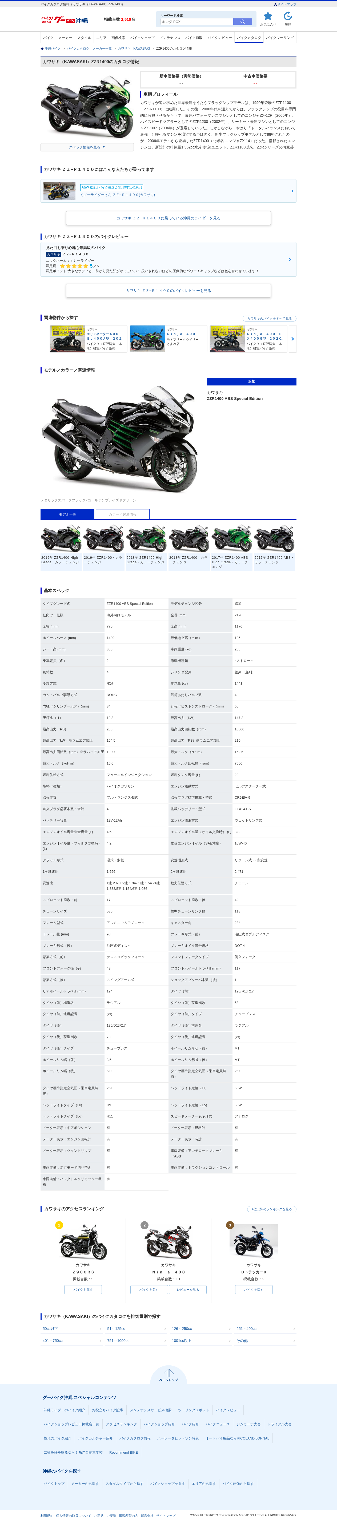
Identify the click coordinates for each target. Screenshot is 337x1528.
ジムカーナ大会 (248, 1424)
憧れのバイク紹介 (57, 1438)
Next (292, 339)
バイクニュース (218, 1424)
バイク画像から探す (238, 1484)
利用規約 (47, 1516)
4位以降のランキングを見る (272, 1209)
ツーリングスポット (193, 1410)
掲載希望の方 (128, 1516)
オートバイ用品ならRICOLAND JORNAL (237, 1438)
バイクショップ (142, 38)
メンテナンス (170, 38)
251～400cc (246, 1328)
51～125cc (116, 1328)
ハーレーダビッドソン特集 (178, 1438)
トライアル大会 (279, 1424)
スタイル (84, 38)
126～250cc (182, 1328)
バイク (48, 38)
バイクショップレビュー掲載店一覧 (71, 1424)
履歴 (288, 24)
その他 (242, 1340)
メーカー (65, 38)
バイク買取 (194, 38)
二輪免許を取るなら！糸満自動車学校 (73, 1452)
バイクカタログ (249, 38)
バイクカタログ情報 (135, 1438)
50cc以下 (50, 1328)
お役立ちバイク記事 (107, 1410)
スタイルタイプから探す (125, 1484)
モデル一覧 (67, 514)
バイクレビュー (220, 38)
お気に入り (268, 24)
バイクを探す (83, 1290)
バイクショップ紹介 (159, 1424)
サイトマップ (285, 4)
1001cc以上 (181, 1340)
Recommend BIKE (123, 1452)
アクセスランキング (121, 1424)
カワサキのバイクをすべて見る (269, 318)
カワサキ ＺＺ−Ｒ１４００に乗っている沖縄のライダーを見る (168, 218)
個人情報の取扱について (73, 1516)
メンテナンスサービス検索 (150, 1410)
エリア (101, 38)
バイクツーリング (280, 38)
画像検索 (118, 38)
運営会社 (147, 1516)
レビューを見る (188, 1290)
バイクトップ (54, 1484)
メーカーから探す (85, 1484)
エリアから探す (204, 1484)
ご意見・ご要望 (105, 1516)
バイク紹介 (190, 1424)
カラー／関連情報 (123, 514)
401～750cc (53, 1340)
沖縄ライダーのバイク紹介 (64, 1410)
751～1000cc (118, 1340)
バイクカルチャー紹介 (95, 1438)
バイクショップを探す (167, 1484)
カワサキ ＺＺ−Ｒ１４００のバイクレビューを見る (168, 290)
